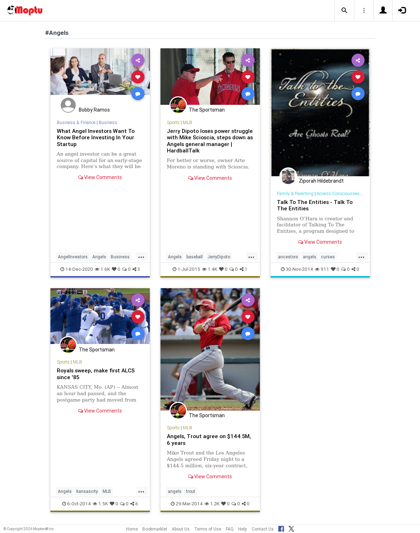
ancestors (288, 256)
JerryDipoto (218, 256)
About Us (181, 529)
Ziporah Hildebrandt (321, 181)
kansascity (87, 491)
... (141, 256)
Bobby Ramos (94, 110)
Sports (173, 122)
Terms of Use (207, 529)
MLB (187, 122)
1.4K (209, 269)
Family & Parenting (295, 193)
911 (322, 269)
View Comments (100, 177)
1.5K (100, 504)
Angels (99, 256)
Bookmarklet (154, 529)
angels (309, 256)
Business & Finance (76, 122)
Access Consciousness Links (345, 193)
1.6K (102, 269)
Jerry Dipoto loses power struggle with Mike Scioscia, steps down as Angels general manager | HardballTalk (210, 141)
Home (132, 529)
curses (328, 256)
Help (242, 529)
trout (190, 491)
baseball (194, 256)
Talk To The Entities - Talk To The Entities (315, 205)
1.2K (211, 504)
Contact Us (263, 529)
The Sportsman (207, 110)
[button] (344, 11)
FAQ (230, 529)
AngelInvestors (73, 256)
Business (108, 122)
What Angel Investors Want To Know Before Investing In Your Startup (96, 137)
